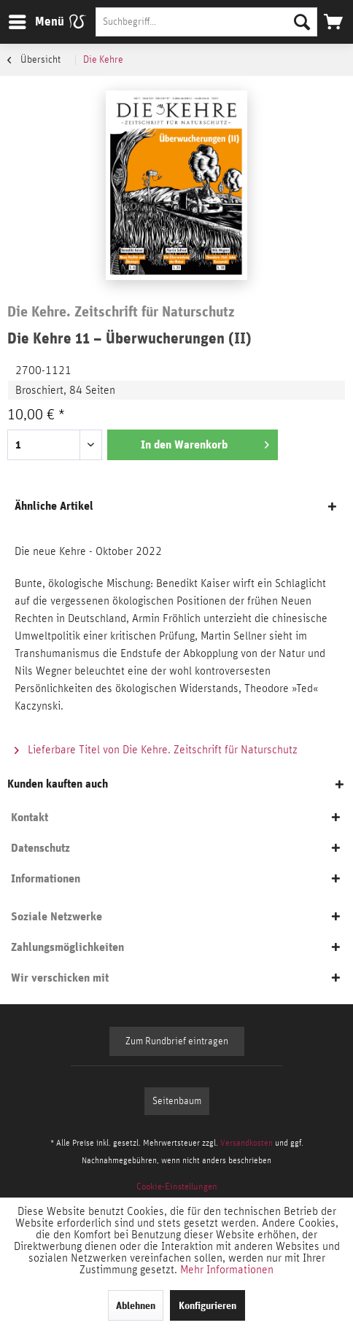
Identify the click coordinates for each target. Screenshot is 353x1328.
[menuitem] (35, 21)
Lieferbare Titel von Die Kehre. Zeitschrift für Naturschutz (156, 750)
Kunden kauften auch (57, 784)
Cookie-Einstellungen (176, 1187)
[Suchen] (302, 21)
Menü (25, 19)
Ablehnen (135, 1305)
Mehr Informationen (227, 1269)
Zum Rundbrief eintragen (176, 1041)
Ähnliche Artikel (54, 506)
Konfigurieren (207, 1305)
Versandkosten (246, 1142)
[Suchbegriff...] (206, 21)
